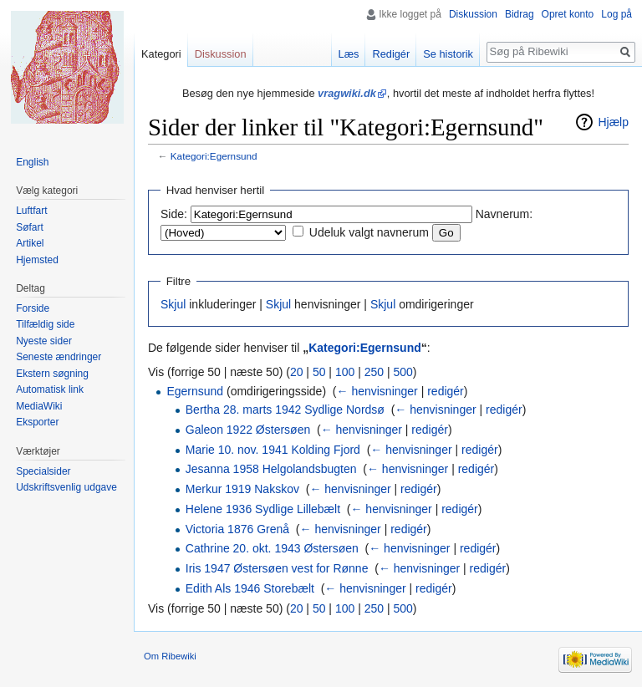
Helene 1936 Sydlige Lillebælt (263, 509)
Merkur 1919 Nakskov (242, 489)
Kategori (161, 54)
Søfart (29, 227)
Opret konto (568, 14)
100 (344, 372)
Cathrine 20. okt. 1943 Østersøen (272, 548)
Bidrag (519, 14)
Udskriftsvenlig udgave (66, 487)
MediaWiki (39, 406)
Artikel (29, 243)
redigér (445, 391)
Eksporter (37, 422)
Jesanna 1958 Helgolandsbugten (271, 469)
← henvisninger (377, 391)
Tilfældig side (45, 324)
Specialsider (43, 471)
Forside (32, 308)
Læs (349, 54)
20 (296, 372)
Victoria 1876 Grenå (237, 529)
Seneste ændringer (58, 357)
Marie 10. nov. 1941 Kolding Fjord (273, 449)
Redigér (391, 54)
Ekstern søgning (52, 373)
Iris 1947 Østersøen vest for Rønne (277, 568)
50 (319, 372)
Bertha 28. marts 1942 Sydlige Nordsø (285, 409)
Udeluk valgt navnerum (369, 232)
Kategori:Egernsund (214, 155)
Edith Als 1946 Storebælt (250, 588)
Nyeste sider (44, 341)
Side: (173, 214)
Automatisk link (50, 389)
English (32, 162)
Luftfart (31, 210)
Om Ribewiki (170, 656)
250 (374, 372)
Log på (616, 14)
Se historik (448, 54)
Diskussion (473, 14)
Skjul (173, 304)
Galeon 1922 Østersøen (248, 429)
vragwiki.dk (347, 93)
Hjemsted (37, 260)
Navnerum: (504, 214)
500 (402, 372)
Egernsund (194, 391)
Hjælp (613, 122)
